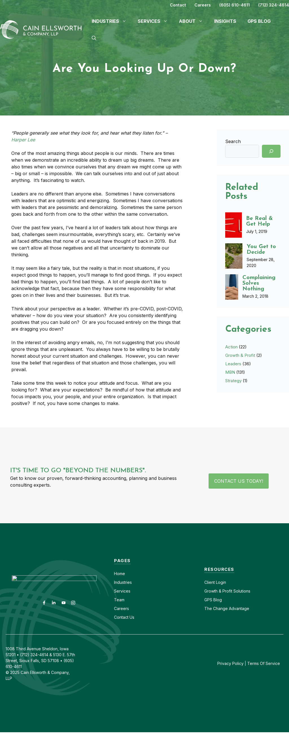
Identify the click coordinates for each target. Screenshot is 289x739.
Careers (202, 5)
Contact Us (124, 617)
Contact (178, 5)
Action (231, 347)
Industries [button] (112, 21)
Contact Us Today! (238, 481)
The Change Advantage (226, 608)
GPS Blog (259, 21)
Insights (225, 21)
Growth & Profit (240, 355)
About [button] (194, 21)
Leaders (233, 363)
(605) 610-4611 (234, 5)
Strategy (233, 380)
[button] (94, 38)
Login (220, 582)
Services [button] (155, 21)
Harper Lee (23, 140)
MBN (230, 372)
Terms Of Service (263, 663)
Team (119, 599)
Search (233, 141)
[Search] (271, 151)
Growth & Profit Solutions (227, 591)
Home (119, 573)
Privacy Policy (230, 663)
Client (209, 582)
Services (122, 591)
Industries (123, 582)
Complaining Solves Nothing (258, 283)
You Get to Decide (261, 249)
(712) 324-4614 (273, 5)
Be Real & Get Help (259, 221)
